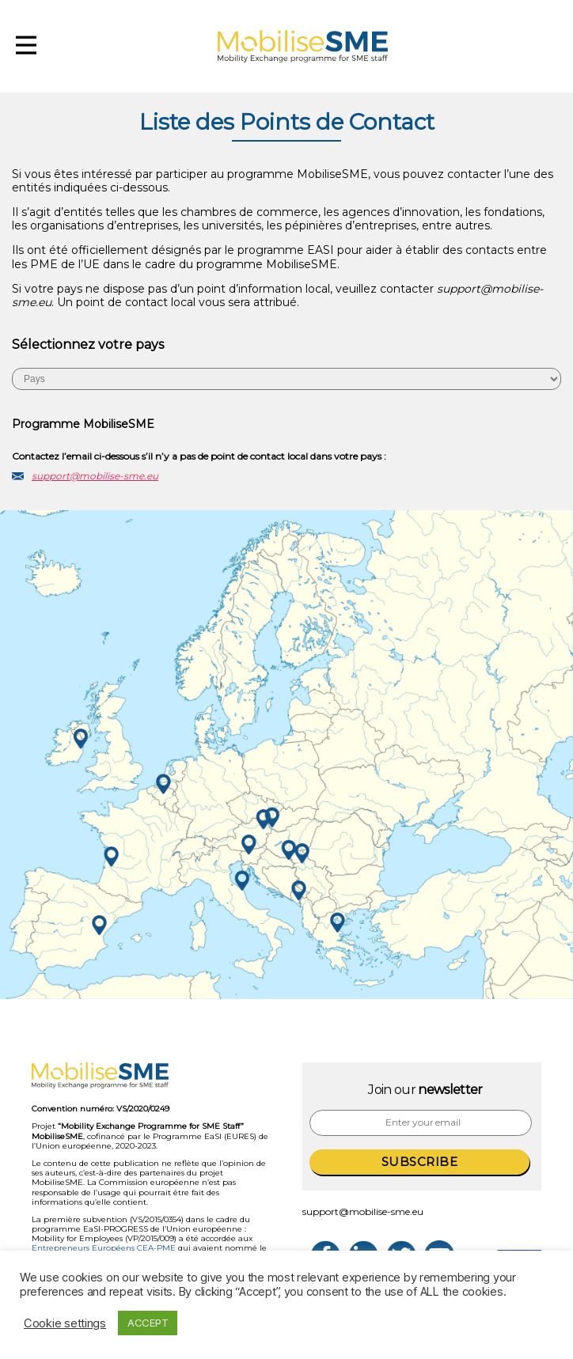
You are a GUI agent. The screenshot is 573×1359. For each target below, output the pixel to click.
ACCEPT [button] (147, 1322)
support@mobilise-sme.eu (95, 476)
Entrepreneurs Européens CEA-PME (104, 1248)
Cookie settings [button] (65, 1323)
